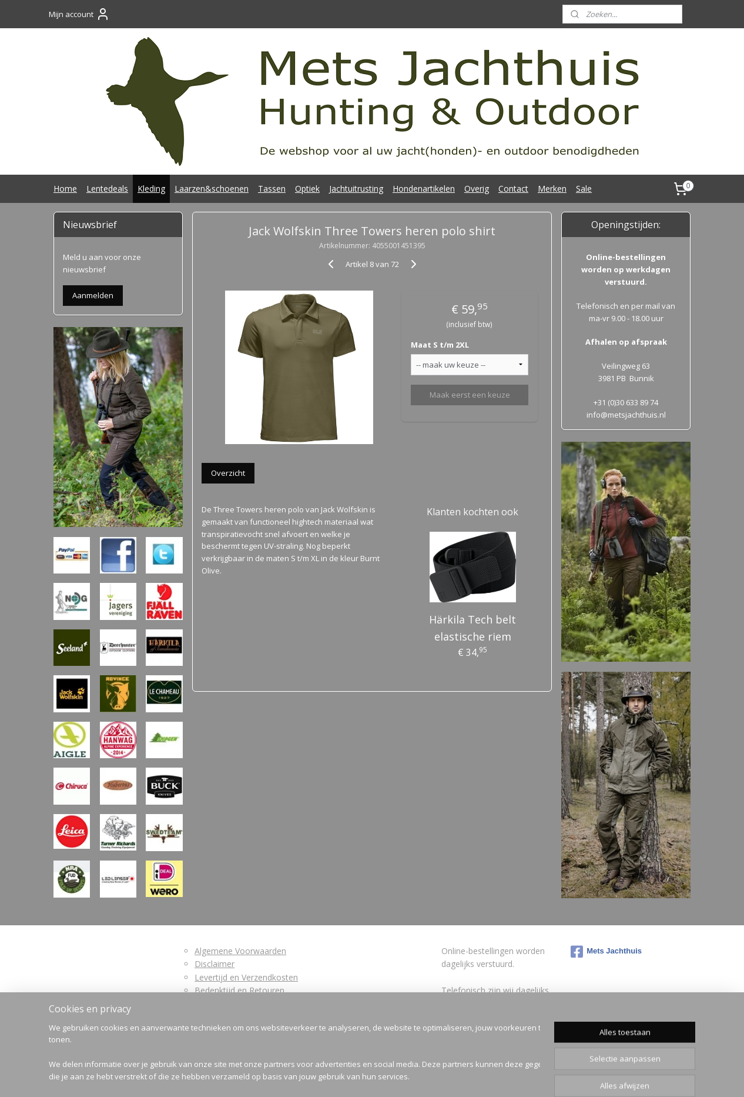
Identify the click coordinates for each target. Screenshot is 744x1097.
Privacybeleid (219, 1016)
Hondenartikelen (424, 188)
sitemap (328, 1075)
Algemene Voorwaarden (240, 950)
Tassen (272, 188)
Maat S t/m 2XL (440, 344)
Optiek (307, 188)
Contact (513, 188)
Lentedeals (107, 188)
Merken (552, 188)
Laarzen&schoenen (212, 188)
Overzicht (228, 473)
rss (352, 1075)
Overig (476, 188)
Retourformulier (225, 1003)
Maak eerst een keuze (469, 394)
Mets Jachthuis (606, 952)
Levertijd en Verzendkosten (246, 977)
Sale (584, 188)
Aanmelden (92, 295)
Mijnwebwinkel (500, 1075)
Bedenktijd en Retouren (239, 990)
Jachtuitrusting (356, 188)
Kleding (151, 188)
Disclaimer (214, 963)
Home (65, 188)
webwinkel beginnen (398, 1075)
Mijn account (79, 14)
